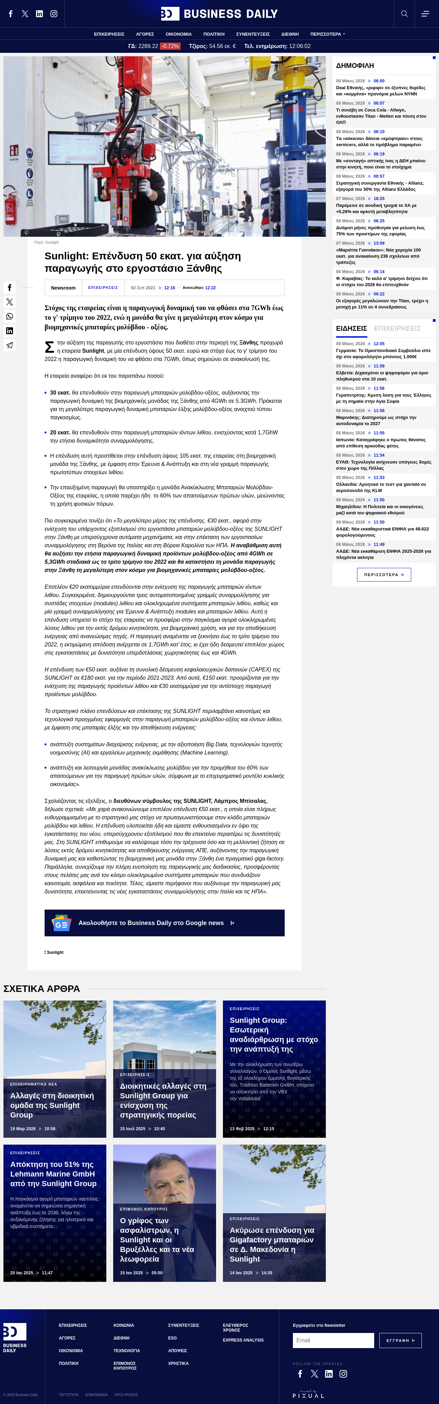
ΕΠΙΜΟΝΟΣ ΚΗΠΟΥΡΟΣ (125, 1366)
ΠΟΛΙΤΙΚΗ (214, 34)
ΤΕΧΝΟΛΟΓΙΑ (127, 1350)
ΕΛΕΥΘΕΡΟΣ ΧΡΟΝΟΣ (235, 1328)
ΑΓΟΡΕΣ (145, 34)
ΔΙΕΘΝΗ (290, 34)
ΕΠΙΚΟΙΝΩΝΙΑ (96, 1395)
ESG (172, 1338)
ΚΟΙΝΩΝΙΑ (124, 1325)
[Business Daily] (15, 1351)
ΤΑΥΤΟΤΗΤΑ (69, 1395)
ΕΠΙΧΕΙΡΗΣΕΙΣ (109, 34)
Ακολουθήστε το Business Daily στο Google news (142, 923)
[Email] (333, 1340)
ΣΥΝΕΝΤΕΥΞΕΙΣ (253, 34)
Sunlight (55, 952)
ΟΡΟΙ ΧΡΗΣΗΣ (126, 1395)
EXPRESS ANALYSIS (243, 1340)
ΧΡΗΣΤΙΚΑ (178, 1363)
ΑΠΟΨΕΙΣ (177, 1350)
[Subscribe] (398, 1340)
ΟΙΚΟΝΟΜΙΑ (179, 34)
